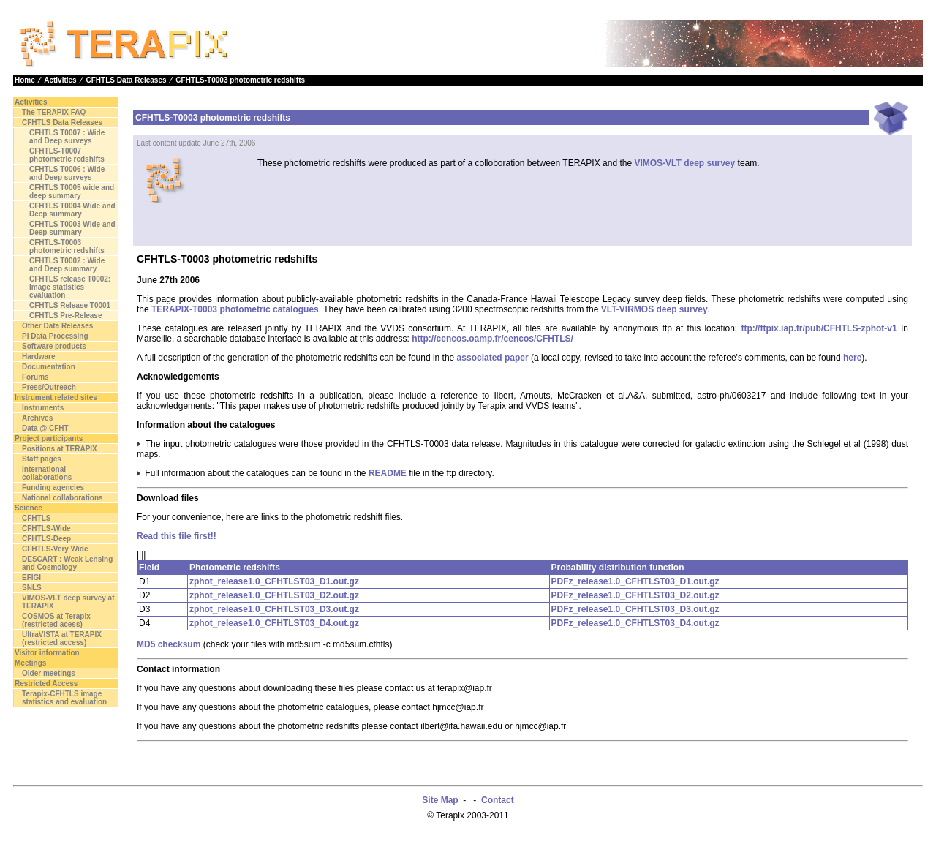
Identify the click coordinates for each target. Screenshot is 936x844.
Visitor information (47, 653)
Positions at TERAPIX (59, 449)
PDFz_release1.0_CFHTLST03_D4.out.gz (635, 623)
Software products (54, 346)
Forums (35, 377)
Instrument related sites (56, 397)
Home (25, 80)
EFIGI (31, 577)
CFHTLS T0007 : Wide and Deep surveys (67, 137)
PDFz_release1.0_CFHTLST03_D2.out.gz (635, 595)
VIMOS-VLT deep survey (684, 163)
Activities (60, 80)
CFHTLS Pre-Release (65, 316)
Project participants (49, 438)
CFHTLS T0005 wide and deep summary (71, 192)
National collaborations (62, 498)
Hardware (39, 357)
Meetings (30, 663)
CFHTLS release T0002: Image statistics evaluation (69, 287)
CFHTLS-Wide (46, 528)
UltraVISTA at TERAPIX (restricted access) (62, 638)
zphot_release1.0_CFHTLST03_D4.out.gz (274, 623)
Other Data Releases (57, 326)
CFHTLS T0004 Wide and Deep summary (72, 210)
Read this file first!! (176, 536)
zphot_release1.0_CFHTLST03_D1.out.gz (274, 581)
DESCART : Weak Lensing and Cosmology (67, 563)
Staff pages (41, 459)
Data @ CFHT (45, 428)
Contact (497, 800)
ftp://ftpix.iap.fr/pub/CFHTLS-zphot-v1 (819, 328)
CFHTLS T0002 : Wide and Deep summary (67, 265)
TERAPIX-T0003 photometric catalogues (235, 309)
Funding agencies (53, 487)
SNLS (32, 588)
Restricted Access (46, 683)
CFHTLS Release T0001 (69, 305)
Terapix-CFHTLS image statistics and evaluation (64, 698)
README (388, 473)
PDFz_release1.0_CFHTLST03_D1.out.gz (635, 581)
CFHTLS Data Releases (126, 80)
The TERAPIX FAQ (54, 112)
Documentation (48, 367)
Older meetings (48, 673)
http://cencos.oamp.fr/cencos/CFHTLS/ (492, 339)
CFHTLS (36, 518)
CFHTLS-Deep (46, 539)
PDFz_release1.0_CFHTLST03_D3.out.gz (635, 609)
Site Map (440, 800)
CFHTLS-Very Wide (55, 549)
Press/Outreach (49, 387)
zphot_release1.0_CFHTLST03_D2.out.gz (274, 595)
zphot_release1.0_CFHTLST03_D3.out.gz (274, 609)
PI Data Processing (55, 336)
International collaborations (47, 473)
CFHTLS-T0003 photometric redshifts (240, 80)
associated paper (493, 358)
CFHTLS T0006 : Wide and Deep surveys (67, 173)
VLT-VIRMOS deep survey (654, 309)
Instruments (43, 408)
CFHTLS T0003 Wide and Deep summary (72, 228)
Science (28, 508)
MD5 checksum (168, 644)
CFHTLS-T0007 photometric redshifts (67, 155)
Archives (37, 418)
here (852, 358)
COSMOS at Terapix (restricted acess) (56, 620)
